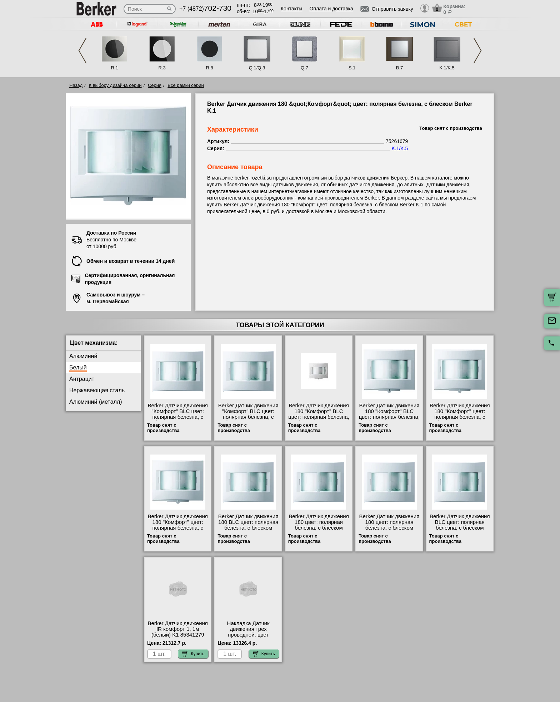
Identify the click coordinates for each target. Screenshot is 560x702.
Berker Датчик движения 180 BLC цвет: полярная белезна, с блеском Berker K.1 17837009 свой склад (248, 528)
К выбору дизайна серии (115, 85)
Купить (193, 654)
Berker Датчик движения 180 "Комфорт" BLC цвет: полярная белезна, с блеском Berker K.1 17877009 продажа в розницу (318, 420)
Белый (78, 367)
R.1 (114, 67)
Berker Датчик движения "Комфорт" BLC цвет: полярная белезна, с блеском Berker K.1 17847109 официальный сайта (178, 420)
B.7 (399, 67)
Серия (154, 85)
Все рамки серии (186, 85)
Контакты (291, 8)
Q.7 (304, 67)
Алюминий (83, 356)
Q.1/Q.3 (257, 67)
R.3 (161, 67)
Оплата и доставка (331, 8)
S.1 (352, 67)
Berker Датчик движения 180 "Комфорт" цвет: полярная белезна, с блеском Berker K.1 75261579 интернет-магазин (178, 531)
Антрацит (81, 379)
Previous (82, 51)
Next (477, 51)
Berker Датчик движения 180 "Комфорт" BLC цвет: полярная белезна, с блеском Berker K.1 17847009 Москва (389, 417)
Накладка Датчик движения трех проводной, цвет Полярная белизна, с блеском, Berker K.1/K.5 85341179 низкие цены (248, 637)
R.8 (209, 67)
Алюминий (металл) (95, 402)
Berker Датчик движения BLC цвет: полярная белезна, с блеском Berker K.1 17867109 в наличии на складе (460, 528)
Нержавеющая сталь (97, 390)
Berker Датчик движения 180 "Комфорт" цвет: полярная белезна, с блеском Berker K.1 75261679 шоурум (460, 417)
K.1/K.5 (447, 67)
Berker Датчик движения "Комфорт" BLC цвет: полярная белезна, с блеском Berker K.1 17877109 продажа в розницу (248, 420)
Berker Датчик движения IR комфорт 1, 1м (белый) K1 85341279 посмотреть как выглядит (178, 634)
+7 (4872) (205, 9)
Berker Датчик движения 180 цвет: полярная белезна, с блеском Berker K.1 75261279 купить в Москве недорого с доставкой (389, 531)
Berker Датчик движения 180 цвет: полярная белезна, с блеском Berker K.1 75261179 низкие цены (319, 528)
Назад (75, 85)
